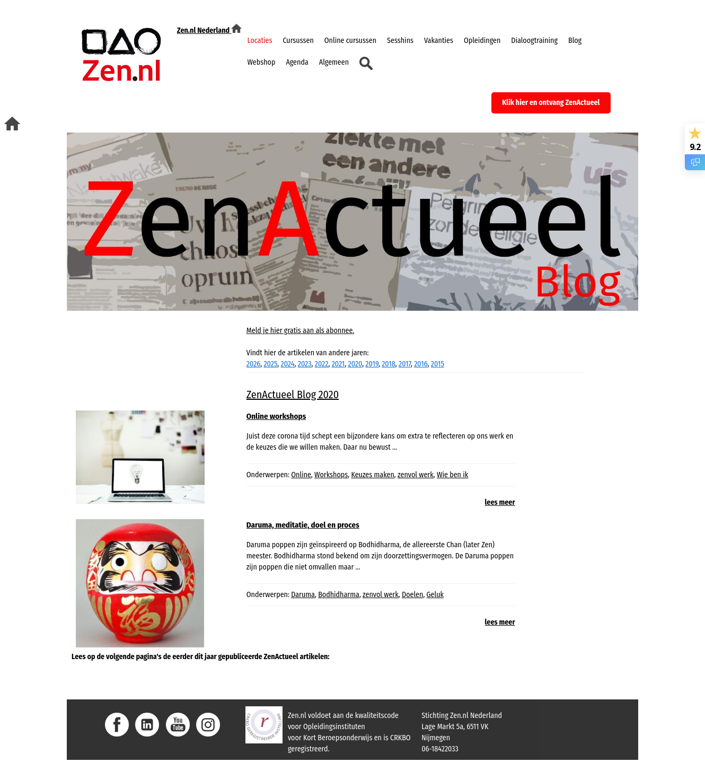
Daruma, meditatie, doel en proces (302, 525)
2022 (322, 364)
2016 (420, 364)
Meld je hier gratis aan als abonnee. (300, 330)
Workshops (331, 474)
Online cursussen (350, 40)
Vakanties (438, 40)
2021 (338, 364)
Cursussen (298, 40)
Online (301, 474)
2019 (371, 364)
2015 (437, 364)
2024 (288, 364)
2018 (388, 364)
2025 (270, 364)
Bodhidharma (338, 594)
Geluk (435, 594)
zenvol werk (416, 474)
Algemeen (334, 62)
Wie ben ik (452, 474)
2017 (405, 364)
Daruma (303, 594)
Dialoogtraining (534, 40)
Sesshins (400, 40)
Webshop (261, 62)
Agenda (297, 62)
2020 (355, 364)
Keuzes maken (372, 474)
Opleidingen (482, 40)
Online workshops (276, 416)
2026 (253, 364)
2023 (305, 364)
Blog (574, 40)
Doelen (412, 594)
